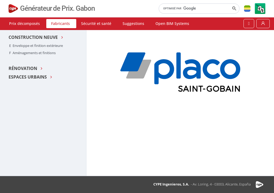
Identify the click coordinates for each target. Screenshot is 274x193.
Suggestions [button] (133, 23)
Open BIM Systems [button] (172, 23)
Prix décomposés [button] (24, 23)
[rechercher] (198, 8)
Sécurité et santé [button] (96, 23)
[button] (247, 8)
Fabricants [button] (60, 23)
